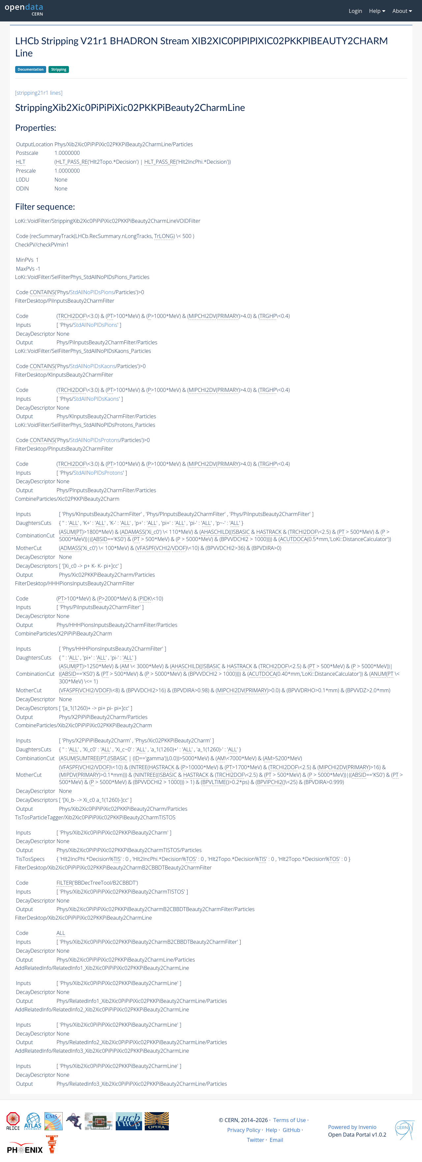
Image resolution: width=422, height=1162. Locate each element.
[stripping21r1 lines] (39, 92)
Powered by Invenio (352, 1127)
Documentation (31, 69)
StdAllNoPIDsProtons (95, 440)
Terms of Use (289, 1120)
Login (355, 11)
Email (276, 1140)
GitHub (291, 1130)
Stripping (58, 69)
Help (271, 1130)
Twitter (255, 1140)
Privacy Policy (243, 1130)
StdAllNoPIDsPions (92, 292)
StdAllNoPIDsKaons (93, 366)
